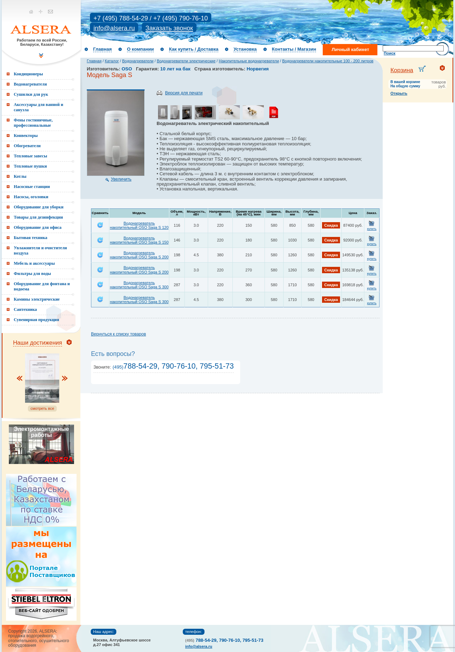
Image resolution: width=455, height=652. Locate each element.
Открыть (398, 93)
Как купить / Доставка (193, 49)
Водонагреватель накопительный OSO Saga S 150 (139, 240)
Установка (245, 49)
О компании (140, 49)
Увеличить (121, 179)
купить (372, 229)
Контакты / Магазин (294, 49)
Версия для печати (183, 92)
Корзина (401, 70)
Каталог (112, 61)
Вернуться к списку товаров (118, 334)
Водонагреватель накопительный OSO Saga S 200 (139, 255)
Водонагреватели (137, 61)
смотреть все (42, 408)
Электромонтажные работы (41, 432)
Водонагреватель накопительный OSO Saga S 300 (139, 285)
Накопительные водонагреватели (249, 61)
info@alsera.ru (114, 28)
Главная (102, 49)
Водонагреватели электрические (186, 61)
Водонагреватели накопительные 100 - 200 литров (328, 61)
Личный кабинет (350, 49)
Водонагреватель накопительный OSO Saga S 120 (139, 225)
